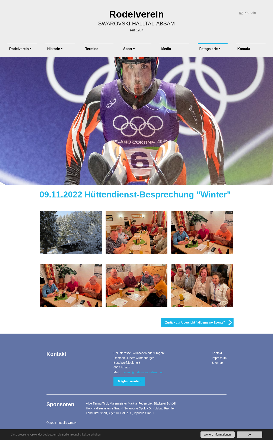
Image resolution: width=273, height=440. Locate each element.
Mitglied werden (129, 381)
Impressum (219, 358)
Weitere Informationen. (217, 434)
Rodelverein (136, 14)
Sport (127, 49)
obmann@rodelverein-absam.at (142, 372)
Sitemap (217, 362)
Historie (53, 49)
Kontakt (250, 13)
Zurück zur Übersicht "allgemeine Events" (195, 322)
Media (166, 49)
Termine (91, 49)
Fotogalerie (208, 49)
